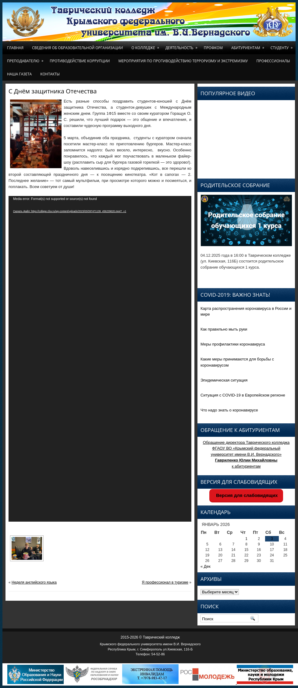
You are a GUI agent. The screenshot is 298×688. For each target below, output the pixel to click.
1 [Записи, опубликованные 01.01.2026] (246, 539)
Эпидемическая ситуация (223, 380)
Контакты (50, 74)
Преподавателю (26, 58)
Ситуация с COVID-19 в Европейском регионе (242, 395)
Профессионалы (273, 60)
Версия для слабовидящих (246, 495)
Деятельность (182, 45)
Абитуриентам (248, 45)
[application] (100, 359)
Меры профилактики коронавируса (232, 344)
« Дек (205, 566)
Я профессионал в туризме (165, 582)
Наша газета (19, 74)
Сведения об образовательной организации (77, 47)
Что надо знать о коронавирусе (229, 410)
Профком (213, 47)
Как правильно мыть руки (223, 329)
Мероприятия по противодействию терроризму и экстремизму (183, 60)
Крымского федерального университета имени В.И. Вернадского (150, 644)
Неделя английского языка (34, 582)
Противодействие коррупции (80, 60)
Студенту (283, 45)
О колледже (146, 45)
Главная (15, 47)
